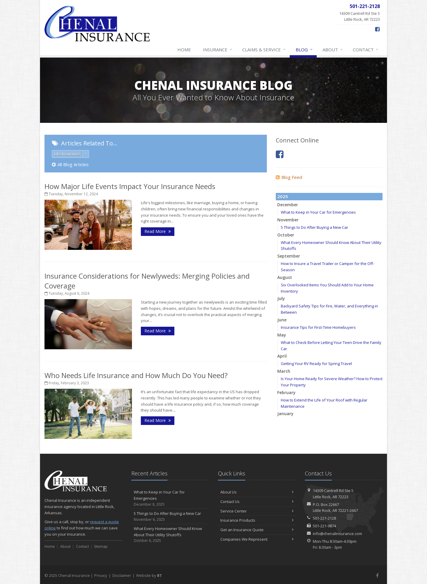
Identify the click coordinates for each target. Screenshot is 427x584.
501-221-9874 (324, 526)
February (286, 392)
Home (184, 50)
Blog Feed (289, 177)
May (281, 335)
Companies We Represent (257, 539)
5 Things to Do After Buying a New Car (314, 227)
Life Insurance (67, 153)
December (287, 204)
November (288, 220)
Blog (304, 49)
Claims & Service (264, 49)
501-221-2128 (324, 518)
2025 (282, 196)
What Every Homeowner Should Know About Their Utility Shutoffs (170, 535)
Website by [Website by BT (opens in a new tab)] (149, 575)
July (281, 298)
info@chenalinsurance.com (337, 533)
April (282, 356)
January (285, 413)
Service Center (257, 511)
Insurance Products (257, 520)
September (288, 256)
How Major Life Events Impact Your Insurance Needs (129, 186)
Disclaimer (121, 575)
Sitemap (101, 546)
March (283, 371)
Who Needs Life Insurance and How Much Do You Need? (136, 375)
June (281, 320)
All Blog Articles (70, 164)
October (285, 235)
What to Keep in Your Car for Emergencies (318, 212)
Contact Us (257, 501)
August (284, 277)
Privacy (100, 575)
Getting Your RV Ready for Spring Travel (316, 363)
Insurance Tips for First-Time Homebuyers (318, 327)
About (333, 49)
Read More (157, 231)
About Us (257, 492)
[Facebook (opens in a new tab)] (377, 29)
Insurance (218, 49)
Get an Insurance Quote (257, 529)
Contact (366, 49)
